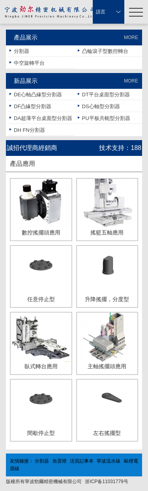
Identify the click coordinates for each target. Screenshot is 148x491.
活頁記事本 (82, 461)
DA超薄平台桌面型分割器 (43, 118)
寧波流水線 (108, 461)
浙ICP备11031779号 (106, 481)
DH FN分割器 (29, 130)
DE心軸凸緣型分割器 (38, 94)
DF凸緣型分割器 (32, 106)
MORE (131, 37)
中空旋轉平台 (29, 63)
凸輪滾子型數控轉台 (105, 51)
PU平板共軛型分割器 (106, 118)
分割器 (21, 51)
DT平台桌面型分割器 (106, 94)
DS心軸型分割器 (101, 106)
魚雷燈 (59, 461)
